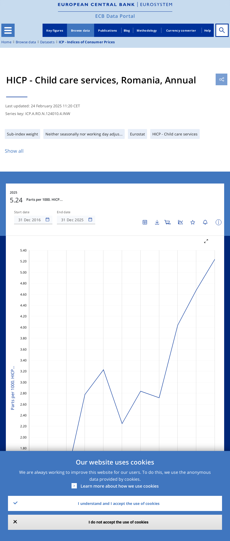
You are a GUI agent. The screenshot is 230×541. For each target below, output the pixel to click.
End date (64, 212)
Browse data (80, 30)
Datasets (47, 42)
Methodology (147, 30)
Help (207, 30)
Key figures (54, 30)
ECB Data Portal (115, 16)
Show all (14, 151)
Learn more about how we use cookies (120, 486)
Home (6, 42)
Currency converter (181, 30)
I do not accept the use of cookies (119, 522)
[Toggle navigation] (8, 30)
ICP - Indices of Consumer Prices (87, 42)
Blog (127, 30)
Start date (22, 212)
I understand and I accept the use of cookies (119, 503)
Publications (107, 30)
